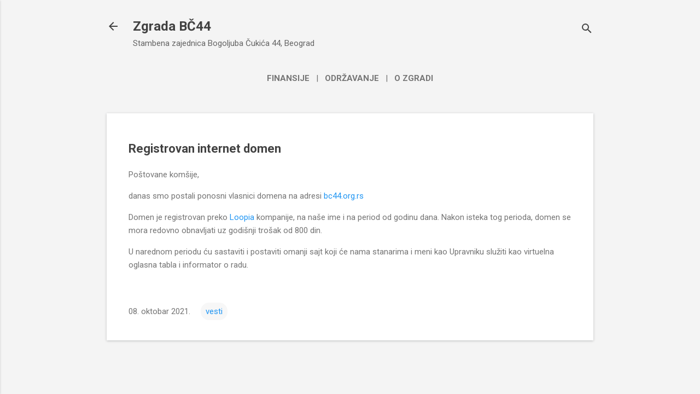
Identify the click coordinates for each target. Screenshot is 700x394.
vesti (214, 311)
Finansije (288, 78)
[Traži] (586, 30)
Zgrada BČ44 (172, 26)
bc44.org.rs (344, 196)
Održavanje (352, 78)
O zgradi (413, 78)
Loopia (242, 217)
